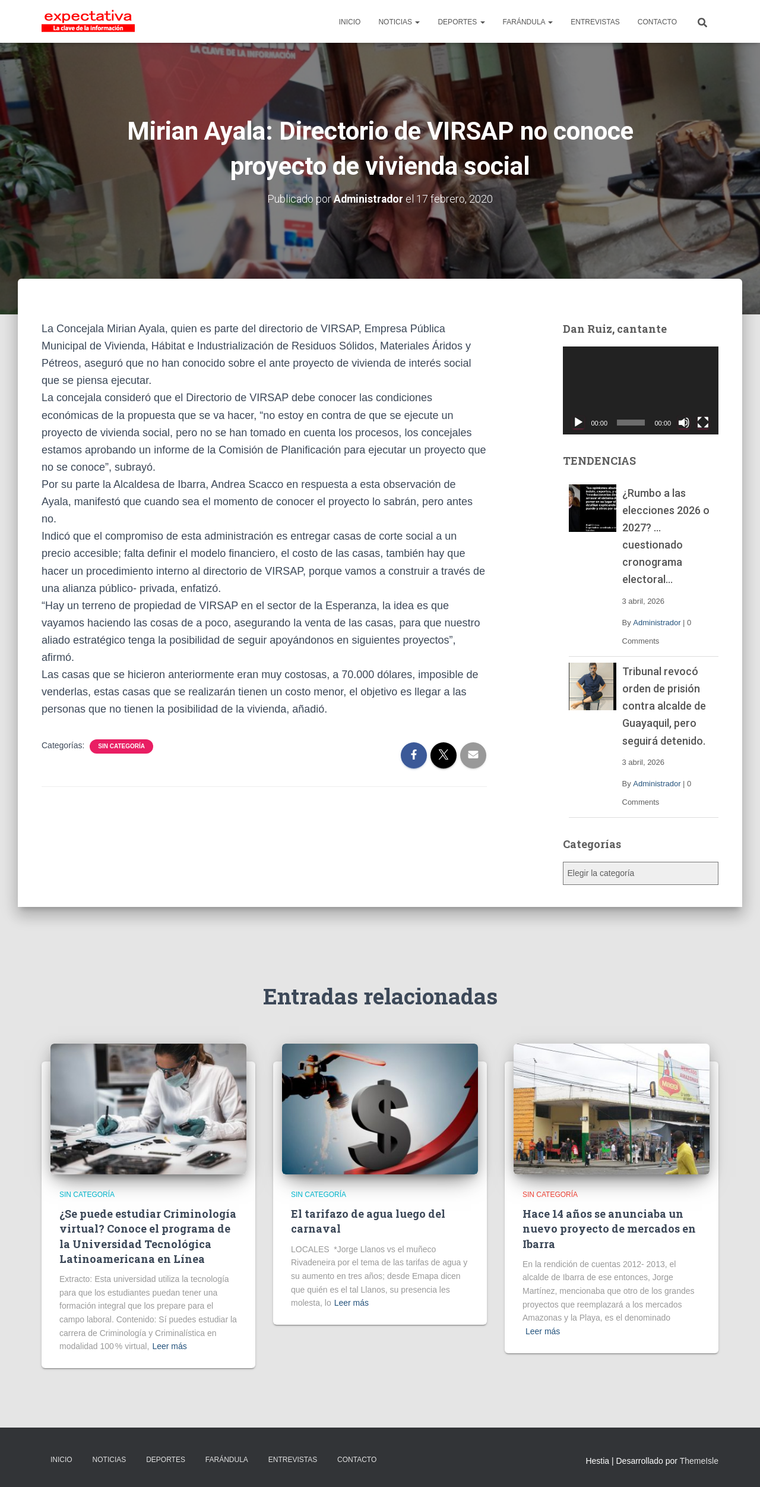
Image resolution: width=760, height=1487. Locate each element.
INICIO (350, 22)
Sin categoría (121, 745)
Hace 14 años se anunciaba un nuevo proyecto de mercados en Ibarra (609, 1228)
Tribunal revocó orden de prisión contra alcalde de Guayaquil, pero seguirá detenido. (664, 705)
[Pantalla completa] (703, 422)
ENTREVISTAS (595, 22)
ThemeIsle (699, 1461)
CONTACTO (657, 22)
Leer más (169, 1346)
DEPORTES (461, 22)
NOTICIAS (399, 22)
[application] (641, 390)
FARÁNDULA (528, 22)
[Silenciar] (684, 422)
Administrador (656, 622)
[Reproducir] (578, 422)
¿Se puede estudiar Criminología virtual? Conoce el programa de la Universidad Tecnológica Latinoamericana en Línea (147, 1236)
